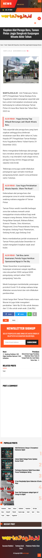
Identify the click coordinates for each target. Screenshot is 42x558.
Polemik (14, 512)
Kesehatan (28, 509)
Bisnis (9, 509)
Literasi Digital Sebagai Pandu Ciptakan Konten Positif (26, 460)
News (2, 512)
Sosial (28, 512)
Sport (33, 512)
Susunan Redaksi (7, 546)
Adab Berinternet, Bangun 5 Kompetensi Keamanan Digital (26, 449)
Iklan (21, 548)
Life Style (35, 509)
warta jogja (26, 553)
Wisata (8, 516)
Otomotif (8, 512)
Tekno (38, 512)
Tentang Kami (19, 546)
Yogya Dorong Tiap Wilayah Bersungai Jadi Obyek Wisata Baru (21, 122)
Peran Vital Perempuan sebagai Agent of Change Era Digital (26, 493)
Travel (13, 320)
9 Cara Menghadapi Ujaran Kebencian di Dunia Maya (28, 482)
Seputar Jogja (21, 512)
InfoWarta (21, 509)
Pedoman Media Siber (33, 546)
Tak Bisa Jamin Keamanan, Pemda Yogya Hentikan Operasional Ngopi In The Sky (19, 258)
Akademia (3, 509)
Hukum (14, 509)
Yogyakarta (14, 516)
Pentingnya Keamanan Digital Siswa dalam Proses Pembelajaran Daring (27, 471)
